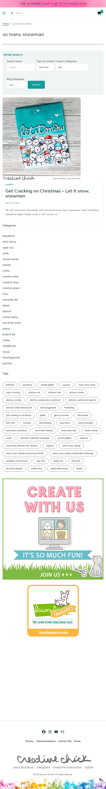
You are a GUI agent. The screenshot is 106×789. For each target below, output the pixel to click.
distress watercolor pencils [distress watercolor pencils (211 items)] (82, 400)
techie (6, 340)
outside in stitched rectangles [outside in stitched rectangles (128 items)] (35, 438)
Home (6, 23)
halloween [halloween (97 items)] (82, 415)
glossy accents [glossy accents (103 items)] (61, 415)
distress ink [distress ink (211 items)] (34, 392)
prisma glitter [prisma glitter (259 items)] (65, 438)
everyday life (10, 299)
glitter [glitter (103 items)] (43, 415)
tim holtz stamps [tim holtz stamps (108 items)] (14, 468)
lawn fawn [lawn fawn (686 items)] (65, 423)
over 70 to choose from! (69, 3)
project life (9, 334)
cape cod (8, 247)
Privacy (29, 741)
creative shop (11, 282)
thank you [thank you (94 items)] (58, 461)
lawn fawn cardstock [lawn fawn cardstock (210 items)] (16, 430)
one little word (12, 323)
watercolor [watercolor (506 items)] (36, 468)
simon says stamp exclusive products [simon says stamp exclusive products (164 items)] (25, 453)
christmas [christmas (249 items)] (27, 384)
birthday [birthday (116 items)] (10, 384)
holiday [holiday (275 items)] (27, 423)
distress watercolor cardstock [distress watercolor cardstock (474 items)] (45, 400)
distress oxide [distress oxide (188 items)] (76, 392)
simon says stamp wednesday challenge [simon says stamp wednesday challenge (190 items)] (72, 453)
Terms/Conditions (46, 741)
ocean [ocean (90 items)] (9, 438)
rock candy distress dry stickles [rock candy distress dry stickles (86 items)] (22, 445)
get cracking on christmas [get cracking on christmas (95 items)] (18, 415)
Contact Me (65, 741)
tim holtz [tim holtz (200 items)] (76, 461)
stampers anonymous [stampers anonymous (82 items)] (17, 461)
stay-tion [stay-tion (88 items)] (40, 461)
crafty (6, 271)
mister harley (10, 317)
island (6, 305)
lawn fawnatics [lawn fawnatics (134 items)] (86, 423)
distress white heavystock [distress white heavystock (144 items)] (19, 407)
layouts (7, 311)
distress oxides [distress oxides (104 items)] (14, 400)
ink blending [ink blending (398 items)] (45, 423)
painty (6, 328)
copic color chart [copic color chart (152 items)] (86, 384)
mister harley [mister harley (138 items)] (91, 430)
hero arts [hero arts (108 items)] (10, 423)
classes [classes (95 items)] (66, 384)
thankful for (9, 346)
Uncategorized (11, 357)
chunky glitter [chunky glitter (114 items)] (47, 384)
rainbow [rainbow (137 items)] (84, 438)
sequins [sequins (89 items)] (50, 445)
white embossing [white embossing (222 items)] (59, 468)
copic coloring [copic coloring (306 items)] (13, 392)
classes (7, 265)
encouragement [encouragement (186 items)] (48, 407)
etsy (5, 294)
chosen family (11, 259)
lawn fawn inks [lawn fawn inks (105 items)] (68, 430)
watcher (7, 363)
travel (6, 352)
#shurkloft (8, 236)
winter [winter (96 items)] (79, 468)
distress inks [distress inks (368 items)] (54, 392)
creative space (11, 288)
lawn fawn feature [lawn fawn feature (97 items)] (44, 430)
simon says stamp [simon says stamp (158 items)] (71, 445)
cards (9, 184)
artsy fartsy (9, 241)
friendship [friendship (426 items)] (69, 407)
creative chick (10, 276)
